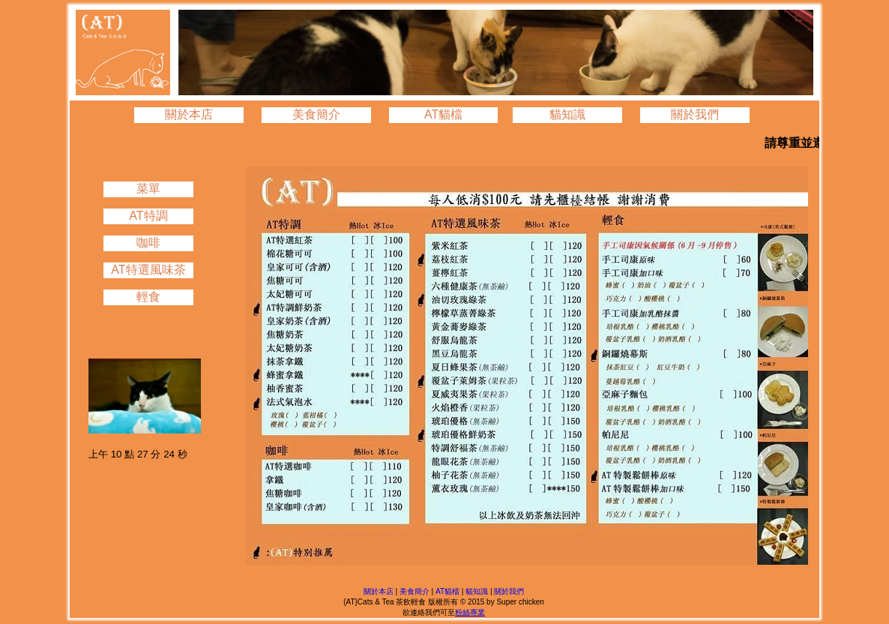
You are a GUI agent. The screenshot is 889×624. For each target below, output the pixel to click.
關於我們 (695, 114)
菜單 (148, 188)
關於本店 (189, 114)
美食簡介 (316, 114)
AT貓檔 (443, 114)
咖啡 (148, 242)
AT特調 (148, 215)
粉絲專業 (470, 612)
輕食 (148, 296)
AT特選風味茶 (148, 269)
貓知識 (567, 114)
